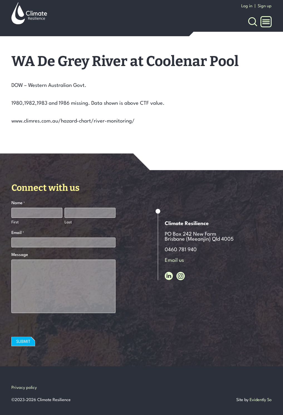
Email (17, 233)
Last (68, 222)
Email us (174, 260)
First (15, 222)
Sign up (265, 6)
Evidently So (261, 400)
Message (19, 255)
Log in (246, 6)
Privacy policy (24, 388)
